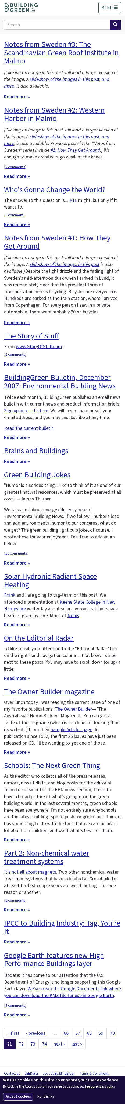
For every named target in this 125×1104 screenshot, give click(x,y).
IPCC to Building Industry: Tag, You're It (62, 927)
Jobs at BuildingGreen (59, 1073)
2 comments (15, 167)
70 (112, 1033)
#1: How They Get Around (75, 150)
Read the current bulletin (29, 428)
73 (32, 1044)
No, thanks (45, 1096)
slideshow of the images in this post (64, 264)
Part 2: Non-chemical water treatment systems (46, 857)
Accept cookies (18, 1096)
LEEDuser (31, 1073)
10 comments (16, 553)
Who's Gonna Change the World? (54, 189)
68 (89, 1033)
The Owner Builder (73, 709)
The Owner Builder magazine (49, 691)
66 (66, 1033)
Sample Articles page (71, 729)
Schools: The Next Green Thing (52, 765)
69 (100, 1033)
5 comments (15, 1005)
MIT (73, 200)
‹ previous (35, 1033)
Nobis (73, 615)
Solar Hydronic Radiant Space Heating (50, 580)
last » (77, 1044)
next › (59, 1044)
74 (44, 1044)
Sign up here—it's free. (26, 410)
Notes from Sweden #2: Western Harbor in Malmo (54, 114)
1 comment (14, 215)
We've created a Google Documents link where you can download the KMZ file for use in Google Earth (62, 992)
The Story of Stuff (31, 336)
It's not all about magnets (30, 872)
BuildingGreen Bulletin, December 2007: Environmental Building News (60, 381)
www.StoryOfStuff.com (39, 346)
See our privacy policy (99, 1087)
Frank (9, 595)
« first (13, 1033)
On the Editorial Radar (39, 638)
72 (21, 1044)
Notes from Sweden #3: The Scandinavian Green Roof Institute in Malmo (61, 53)
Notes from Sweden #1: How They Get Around (57, 242)
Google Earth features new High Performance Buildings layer (54, 959)
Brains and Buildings (36, 450)
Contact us (12, 1073)
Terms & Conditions (94, 1073)
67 (77, 1033)
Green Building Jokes (37, 474)
